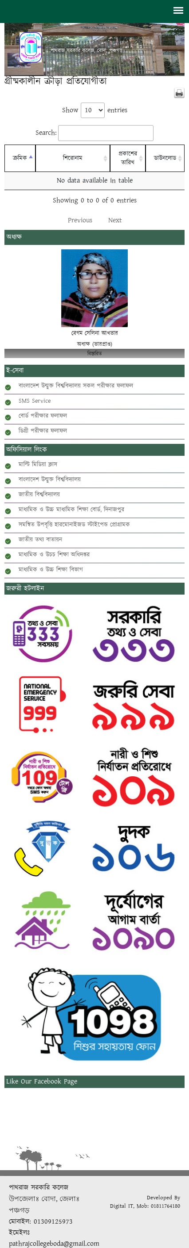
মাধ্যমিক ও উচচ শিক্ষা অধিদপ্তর (54, 554)
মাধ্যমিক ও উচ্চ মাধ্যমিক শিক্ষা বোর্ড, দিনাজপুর (71, 509)
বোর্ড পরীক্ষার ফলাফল (43, 416)
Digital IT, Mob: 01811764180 (145, 1206)
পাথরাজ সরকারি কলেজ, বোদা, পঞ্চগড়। (88, 51)
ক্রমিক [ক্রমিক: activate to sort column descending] (20, 158)
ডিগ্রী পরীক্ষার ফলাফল (43, 431)
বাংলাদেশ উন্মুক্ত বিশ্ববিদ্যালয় (50, 479)
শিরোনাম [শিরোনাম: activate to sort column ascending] (73, 158)
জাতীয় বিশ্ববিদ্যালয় (39, 494)
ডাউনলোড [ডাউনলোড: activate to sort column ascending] (165, 158)
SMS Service (35, 401)
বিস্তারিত (94, 354)
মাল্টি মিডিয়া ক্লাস (38, 464)
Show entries (94, 110)
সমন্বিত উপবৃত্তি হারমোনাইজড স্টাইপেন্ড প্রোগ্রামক (74, 524)
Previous (80, 220)
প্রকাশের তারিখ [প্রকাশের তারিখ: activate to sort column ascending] (127, 158)
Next (115, 220)
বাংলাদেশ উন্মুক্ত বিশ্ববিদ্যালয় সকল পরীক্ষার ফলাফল (76, 386)
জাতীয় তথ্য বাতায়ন (40, 539)
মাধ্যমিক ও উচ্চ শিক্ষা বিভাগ (51, 569)
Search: (94, 133)
